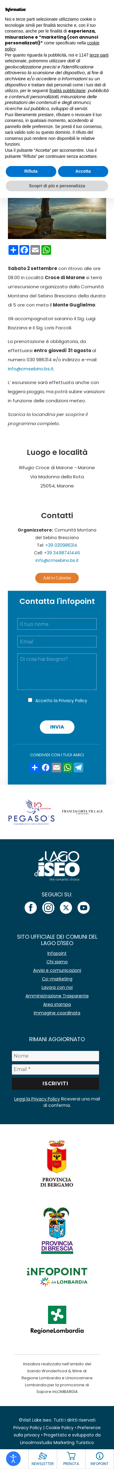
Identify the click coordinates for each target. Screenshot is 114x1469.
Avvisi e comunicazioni (57, 970)
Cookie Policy (60, 1428)
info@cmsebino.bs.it (31, 369)
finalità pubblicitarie (67, 90)
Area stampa (57, 1004)
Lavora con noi (57, 987)
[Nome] (55, 1056)
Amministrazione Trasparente (57, 996)
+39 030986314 (61, 545)
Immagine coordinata (57, 1013)
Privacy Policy (73, 701)
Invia (57, 726)
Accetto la (61, 701)
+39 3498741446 (62, 553)
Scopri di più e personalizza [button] (57, 185)
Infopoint (57, 953)
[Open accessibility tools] (13, 1458)
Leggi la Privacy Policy (37, 1099)
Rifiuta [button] (31, 171)
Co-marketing (57, 979)
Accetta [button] (83, 171)
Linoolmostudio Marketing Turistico (57, 1443)
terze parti (99, 55)
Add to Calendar (57, 578)
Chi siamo (57, 962)
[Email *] (55, 1069)
